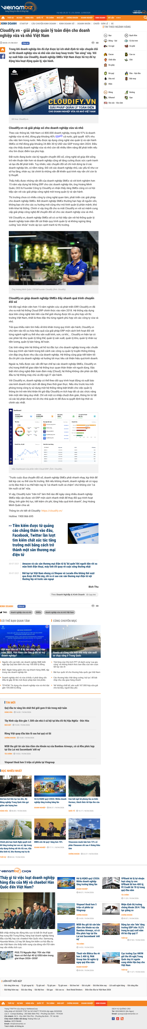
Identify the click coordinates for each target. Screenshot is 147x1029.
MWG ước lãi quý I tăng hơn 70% (48, 842)
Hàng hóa (8, 712)
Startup (24, 23)
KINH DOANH (100, 18)
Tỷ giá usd (40, 986)
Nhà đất (8, 725)
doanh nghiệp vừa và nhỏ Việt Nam (59, 612)
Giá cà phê (86, 986)
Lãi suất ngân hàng (117, 986)
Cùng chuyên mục (65, 621)
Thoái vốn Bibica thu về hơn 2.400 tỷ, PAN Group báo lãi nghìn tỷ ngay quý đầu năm (88, 958)
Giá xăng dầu (132, 986)
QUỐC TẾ (39, 18)
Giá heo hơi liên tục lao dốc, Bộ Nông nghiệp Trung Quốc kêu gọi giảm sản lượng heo (14, 802)
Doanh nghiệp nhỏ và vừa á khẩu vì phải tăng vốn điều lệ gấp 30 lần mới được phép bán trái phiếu (24, 679)
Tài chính (8, 754)
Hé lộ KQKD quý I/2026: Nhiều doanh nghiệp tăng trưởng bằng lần (50, 801)
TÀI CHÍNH (50, 18)
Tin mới (10, 702)
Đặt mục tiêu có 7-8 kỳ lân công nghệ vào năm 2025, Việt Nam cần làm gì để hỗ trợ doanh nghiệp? (23, 652)
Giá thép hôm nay (11, 990)
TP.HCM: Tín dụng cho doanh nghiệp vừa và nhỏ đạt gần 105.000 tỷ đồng (25, 686)
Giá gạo (50, 990)
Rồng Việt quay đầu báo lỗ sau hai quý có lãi (28, 733)
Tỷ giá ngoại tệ (27, 986)
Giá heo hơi (74, 986)
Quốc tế (72, 811)
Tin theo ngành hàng (117, 26)
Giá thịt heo (39, 990)
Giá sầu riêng (26, 990)
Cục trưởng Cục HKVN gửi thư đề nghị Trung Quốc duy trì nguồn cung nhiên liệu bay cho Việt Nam (133, 959)
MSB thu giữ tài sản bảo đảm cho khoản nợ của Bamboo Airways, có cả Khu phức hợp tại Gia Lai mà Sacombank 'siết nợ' (49, 748)
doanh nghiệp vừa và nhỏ (21, 612)
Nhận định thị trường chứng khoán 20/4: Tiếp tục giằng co (133, 907)
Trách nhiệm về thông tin (14, 1026)
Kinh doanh (9, 23)
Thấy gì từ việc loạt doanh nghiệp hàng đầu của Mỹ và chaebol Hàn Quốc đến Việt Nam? (27, 882)
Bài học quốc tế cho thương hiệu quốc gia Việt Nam (77, 672)
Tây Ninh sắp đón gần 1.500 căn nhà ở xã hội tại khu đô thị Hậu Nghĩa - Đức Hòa (47, 720)
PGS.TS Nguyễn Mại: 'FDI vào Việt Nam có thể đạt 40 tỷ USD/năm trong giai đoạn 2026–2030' (34, 955)
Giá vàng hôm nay (11, 986)
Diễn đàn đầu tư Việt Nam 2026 (98, 990)
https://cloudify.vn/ (51, 510)
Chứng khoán (10, 738)
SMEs (38, 612)
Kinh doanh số (66, 23)
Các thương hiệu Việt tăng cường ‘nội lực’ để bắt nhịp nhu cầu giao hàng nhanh (75, 679)
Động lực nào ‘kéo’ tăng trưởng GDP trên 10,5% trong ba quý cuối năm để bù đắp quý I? (133, 929)
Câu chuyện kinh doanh (43, 23)
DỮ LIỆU (111, 18)
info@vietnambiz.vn (18, 1024)
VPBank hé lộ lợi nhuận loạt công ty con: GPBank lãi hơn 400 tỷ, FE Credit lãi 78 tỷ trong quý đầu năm (133, 884)
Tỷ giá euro (62, 986)
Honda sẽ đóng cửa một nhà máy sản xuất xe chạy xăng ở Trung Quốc (75, 654)
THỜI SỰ (10, 18)
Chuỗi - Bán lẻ (100, 23)
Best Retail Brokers (75, 990)
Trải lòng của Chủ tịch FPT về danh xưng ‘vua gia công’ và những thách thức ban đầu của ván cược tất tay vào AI (76, 664)
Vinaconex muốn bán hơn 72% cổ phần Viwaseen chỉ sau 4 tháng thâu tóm (84, 845)
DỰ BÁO (19, 18)
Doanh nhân (83, 23)
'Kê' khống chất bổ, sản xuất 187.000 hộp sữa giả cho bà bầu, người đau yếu (76, 686)
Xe (112, 23)
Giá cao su (60, 990)
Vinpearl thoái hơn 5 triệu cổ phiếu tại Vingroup (30, 762)
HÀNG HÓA (29, 18)
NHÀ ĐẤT (60, 18)
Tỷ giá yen (51, 986)
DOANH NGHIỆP (86, 18)
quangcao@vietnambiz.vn (128, 1014)
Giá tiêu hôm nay (100, 986)
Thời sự (3, 857)
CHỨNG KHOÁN (72, 18)
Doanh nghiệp (39, 808)
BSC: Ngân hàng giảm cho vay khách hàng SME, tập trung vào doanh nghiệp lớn (25, 671)
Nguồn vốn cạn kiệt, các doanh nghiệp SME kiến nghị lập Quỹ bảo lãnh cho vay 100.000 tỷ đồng (24, 663)
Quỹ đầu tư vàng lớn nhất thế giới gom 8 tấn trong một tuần (36, 708)
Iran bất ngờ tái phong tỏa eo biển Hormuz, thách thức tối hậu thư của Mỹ (84, 802)
